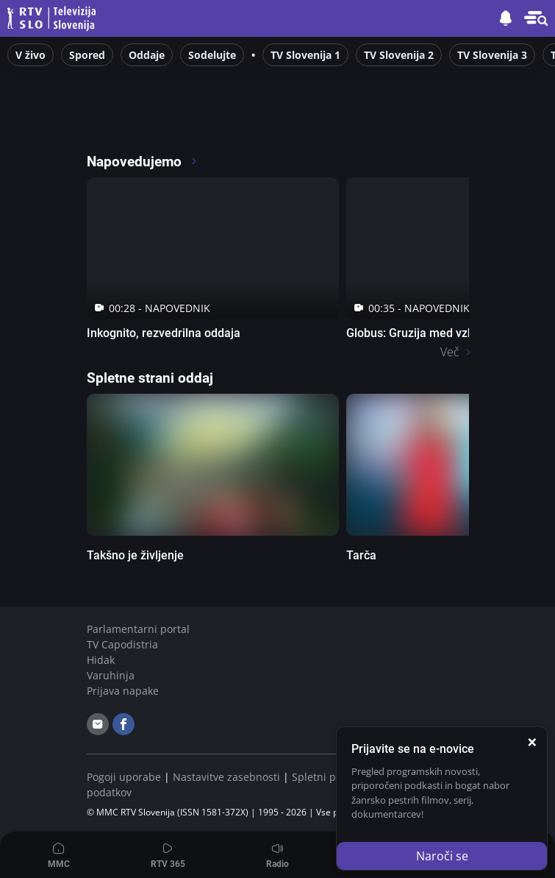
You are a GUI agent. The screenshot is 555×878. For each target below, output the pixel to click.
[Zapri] (532, 742)
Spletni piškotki (329, 777)
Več (449, 352)
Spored (87, 55)
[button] (536, 18)
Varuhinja (111, 675)
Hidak (101, 660)
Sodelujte (212, 55)
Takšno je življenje (135, 555)
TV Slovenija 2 (399, 55)
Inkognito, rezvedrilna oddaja (163, 333)
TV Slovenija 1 (305, 55)
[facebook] (123, 724)
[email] (98, 724)
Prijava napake (123, 691)
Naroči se (442, 856)
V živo (30, 55)
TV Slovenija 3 (492, 55)
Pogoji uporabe (124, 777)
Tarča (361, 555)
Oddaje (147, 55)
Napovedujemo (142, 161)
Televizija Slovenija (53, 19)
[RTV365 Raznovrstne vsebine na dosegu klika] (216, 121)
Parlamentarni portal (138, 629)
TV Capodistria (122, 644)
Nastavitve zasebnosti (226, 777)
